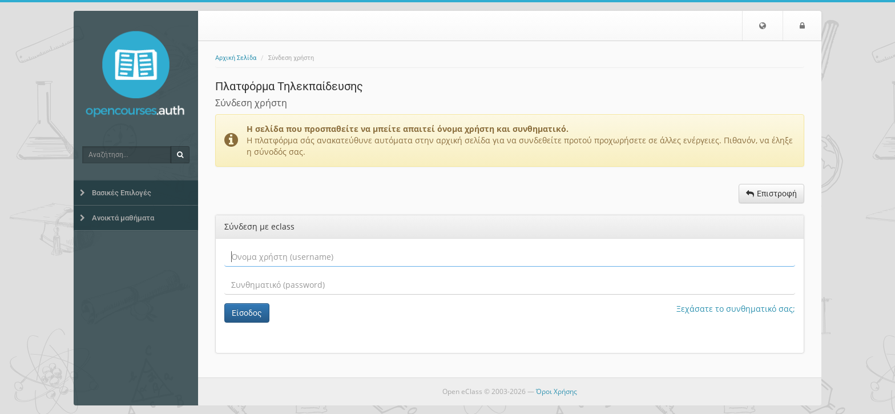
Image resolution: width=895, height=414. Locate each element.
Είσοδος (247, 312)
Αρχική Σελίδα (235, 58)
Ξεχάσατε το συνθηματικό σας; (735, 308)
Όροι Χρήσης (556, 391)
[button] (763, 26)
